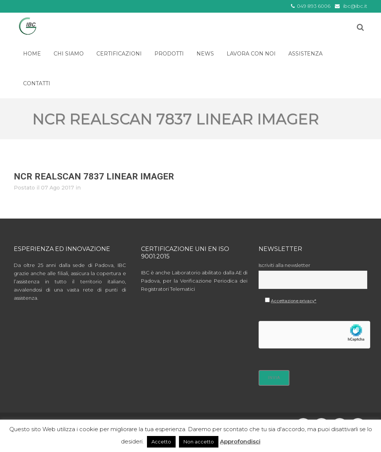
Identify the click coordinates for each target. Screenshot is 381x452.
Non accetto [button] (198, 442)
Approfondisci (240, 441)
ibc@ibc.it (355, 6)
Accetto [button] (161, 442)
